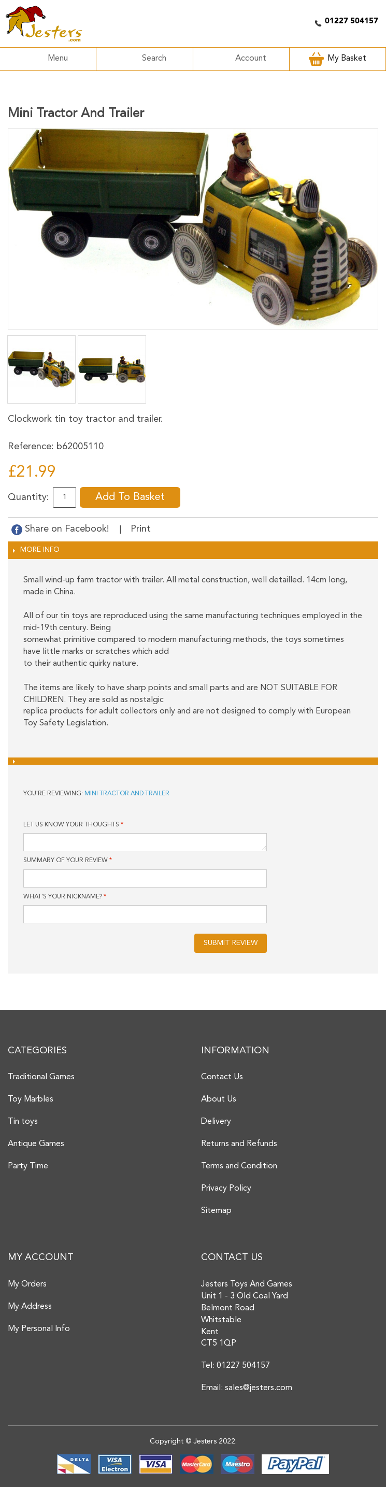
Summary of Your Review (65, 860)
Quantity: (28, 497)
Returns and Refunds (239, 1144)
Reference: (31, 446)
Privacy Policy (226, 1188)
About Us (218, 1099)
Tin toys (23, 1122)
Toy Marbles (30, 1099)
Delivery (216, 1122)
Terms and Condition (239, 1166)
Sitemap (216, 1211)
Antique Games (36, 1144)
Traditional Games (41, 1077)
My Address (30, 1307)
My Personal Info (39, 1329)
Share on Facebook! (61, 529)
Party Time (28, 1166)
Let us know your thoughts (71, 825)
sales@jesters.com (258, 1388)
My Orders (27, 1284)
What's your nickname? (62, 897)
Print (141, 529)
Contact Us (222, 1077)
